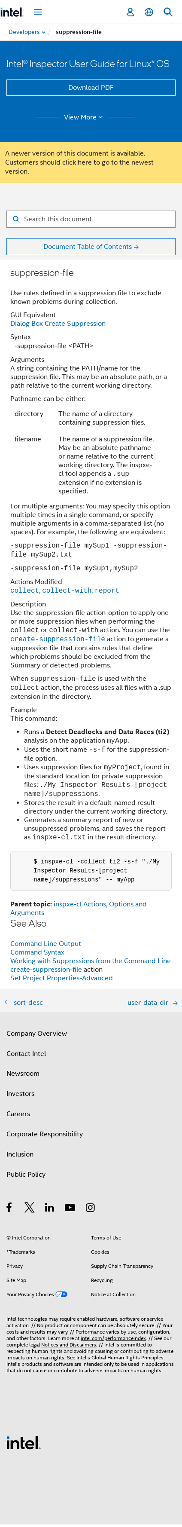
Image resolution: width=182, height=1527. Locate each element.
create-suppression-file (46, 972)
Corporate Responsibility (44, 1136)
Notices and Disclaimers (68, 1347)
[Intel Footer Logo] (23, 1445)
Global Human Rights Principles (127, 1360)
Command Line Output (45, 946)
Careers (18, 1116)
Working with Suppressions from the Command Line (90, 963)
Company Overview (36, 1036)
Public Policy (26, 1177)
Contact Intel (26, 1056)
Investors (20, 1096)
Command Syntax (37, 955)
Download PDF (91, 87)
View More (85, 117)
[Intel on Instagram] (90, 1211)
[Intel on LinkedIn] (50, 1211)
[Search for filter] (91, 219)
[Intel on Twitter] (29, 1211)
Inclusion (19, 1157)
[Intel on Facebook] (9, 1211)
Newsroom (22, 1076)
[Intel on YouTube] (70, 1211)
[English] (149, 12)
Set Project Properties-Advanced (61, 980)
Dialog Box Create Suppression (58, 323)
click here (77, 162)
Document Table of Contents (87, 246)
